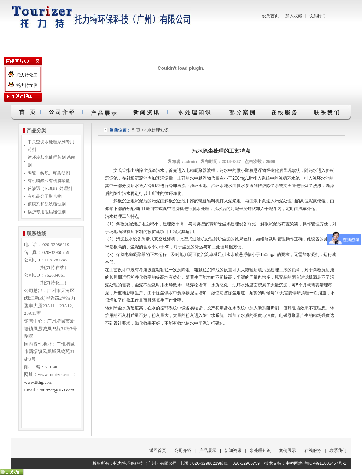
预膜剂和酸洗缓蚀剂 (47, 204)
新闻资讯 (232, 450)
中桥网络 (294, 463)
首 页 (135, 130)
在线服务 (312, 450)
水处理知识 (158, 130)
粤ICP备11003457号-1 (325, 463)
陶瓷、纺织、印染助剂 (49, 172)
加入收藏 (293, 15)
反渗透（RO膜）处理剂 (50, 188)
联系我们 (317, 15)
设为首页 (270, 15)
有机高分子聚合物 (45, 196)
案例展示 (287, 450)
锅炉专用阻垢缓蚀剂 (47, 211)
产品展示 (207, 450)
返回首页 (157, 450)
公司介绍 (182, 450)
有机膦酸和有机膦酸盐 (49, 180)
